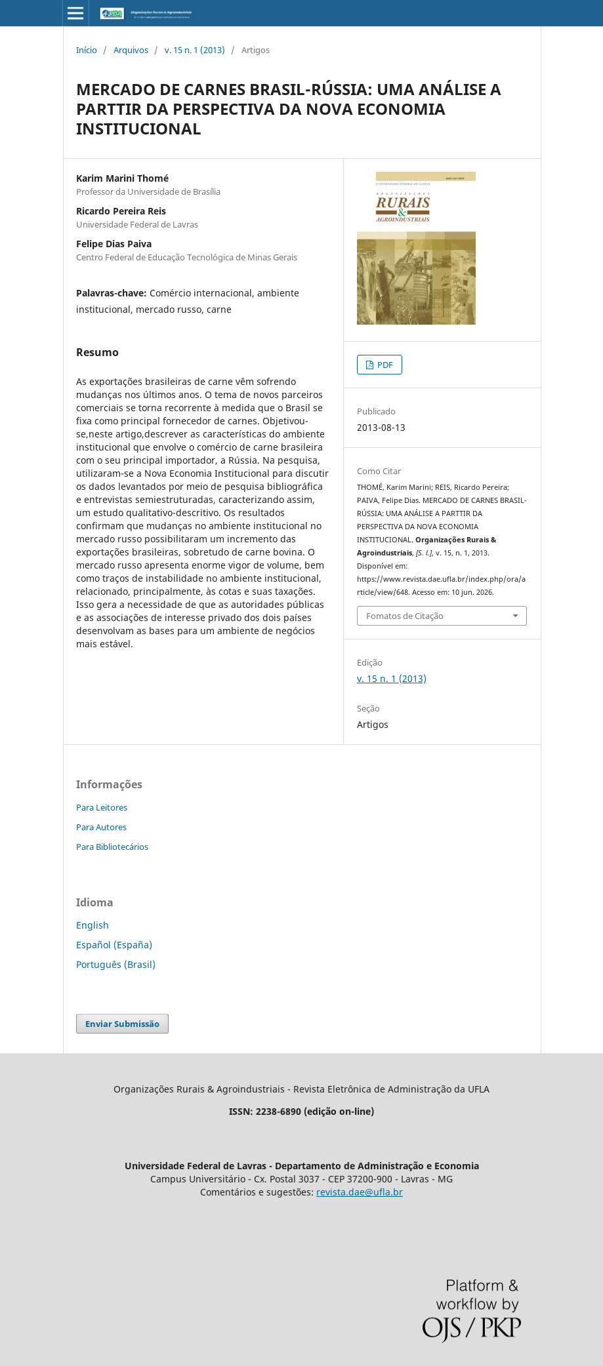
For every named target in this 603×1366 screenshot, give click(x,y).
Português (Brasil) (116, 964)
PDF (384, 365)
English (92, 925)
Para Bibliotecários (112, 847)
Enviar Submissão (122, 1024)
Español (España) (114, 944)
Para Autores (101, 827)
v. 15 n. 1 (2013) (195, 50)
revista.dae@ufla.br (359, 1192)
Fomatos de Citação (405, 616)
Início (86, 50)
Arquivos (131, 50)
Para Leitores (101, 807)
